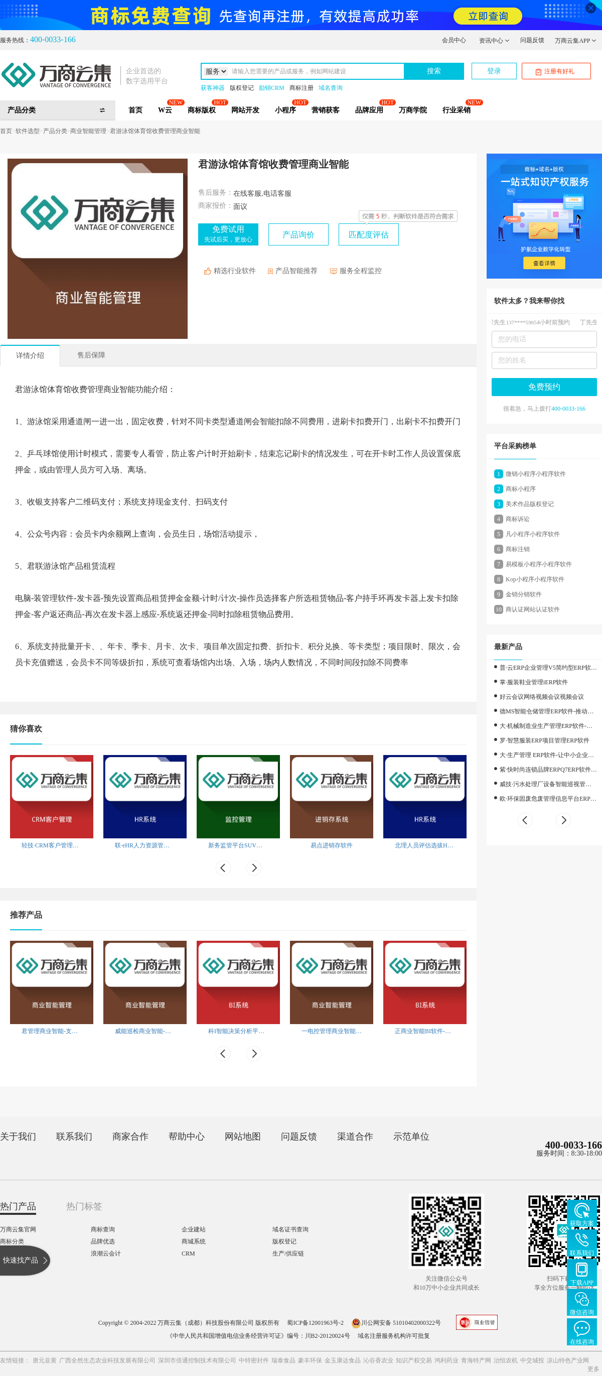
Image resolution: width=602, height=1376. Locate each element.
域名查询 (331, 87)
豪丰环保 (310, 1360)
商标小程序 (521, 488)
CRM (188, 1253)
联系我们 (74, 1137)
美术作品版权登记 (530, 504)
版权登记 (242, 87)
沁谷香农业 (378, 1360)
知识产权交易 (414, 1360)
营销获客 (326, 110)
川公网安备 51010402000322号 (396, 1322)
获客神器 (213, 87)
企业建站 (194, 1229)
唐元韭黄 (45, 1360)
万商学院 (413, 110)
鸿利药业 (446, 1360)
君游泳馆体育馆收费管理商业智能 (155, 131)
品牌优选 (103, 1241)
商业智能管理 (88, 131)
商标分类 (12, 1241)
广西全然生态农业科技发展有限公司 (107, 1360)
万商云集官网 (18, 1229)
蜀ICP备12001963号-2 (315, 1322)
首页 (135, 110)
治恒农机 (506, 1360)
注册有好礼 (555, 71)
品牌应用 (369, 110)
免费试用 (228, 234)
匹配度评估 (369, 234)
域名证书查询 (290, 1229)
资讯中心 (494, 40)
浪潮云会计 (106, 1253)
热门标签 (84, 1206)
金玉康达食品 (343, 1360)
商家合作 (130, 1137)
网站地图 (243, 1137)
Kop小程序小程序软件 (535, 579)
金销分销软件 (524, 594)
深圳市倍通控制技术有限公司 (197, 1360)
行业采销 (456, 110)
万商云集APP (575, 40)
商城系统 (194, 1241)
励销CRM (271, 87)
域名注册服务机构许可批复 (394, 1335)
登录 (494, 71)
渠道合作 (355, 1137)
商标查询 (103, 1229)
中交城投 (532, 1360)
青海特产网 (476, 1360)
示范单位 (411, 1137)
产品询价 (298, 234)
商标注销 (518, 549)
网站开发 (245, 110)
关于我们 (18, 1137)
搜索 (434, 71)
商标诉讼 (518, 519)
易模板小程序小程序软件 (539, 564)
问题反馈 (532, 40)
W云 (165, 110)
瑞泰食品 (283, 1360)
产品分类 (55, 131)
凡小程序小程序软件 (533, 534)
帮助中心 (187, 1137)
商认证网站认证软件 (533, 609)
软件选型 (28, 131)
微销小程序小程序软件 (536, 473)
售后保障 (91, 355)
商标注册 (301, 87)
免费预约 (544, 387)
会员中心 (454, 40)
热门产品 (18, 1206)
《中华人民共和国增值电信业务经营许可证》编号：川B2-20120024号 (258, 1335)
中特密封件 (254, 1360)
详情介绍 (30, 355)
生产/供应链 (288, 1253)
